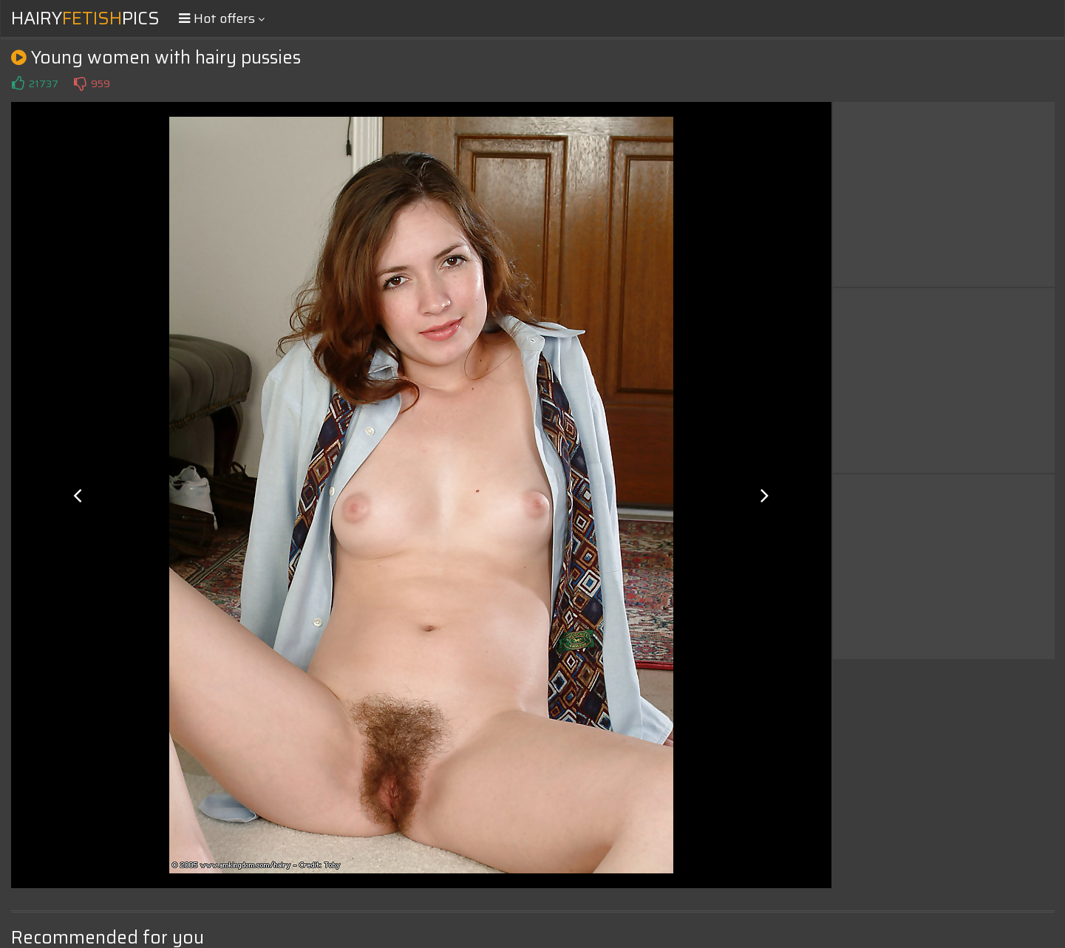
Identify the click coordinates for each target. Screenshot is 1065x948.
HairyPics (85, 18)
